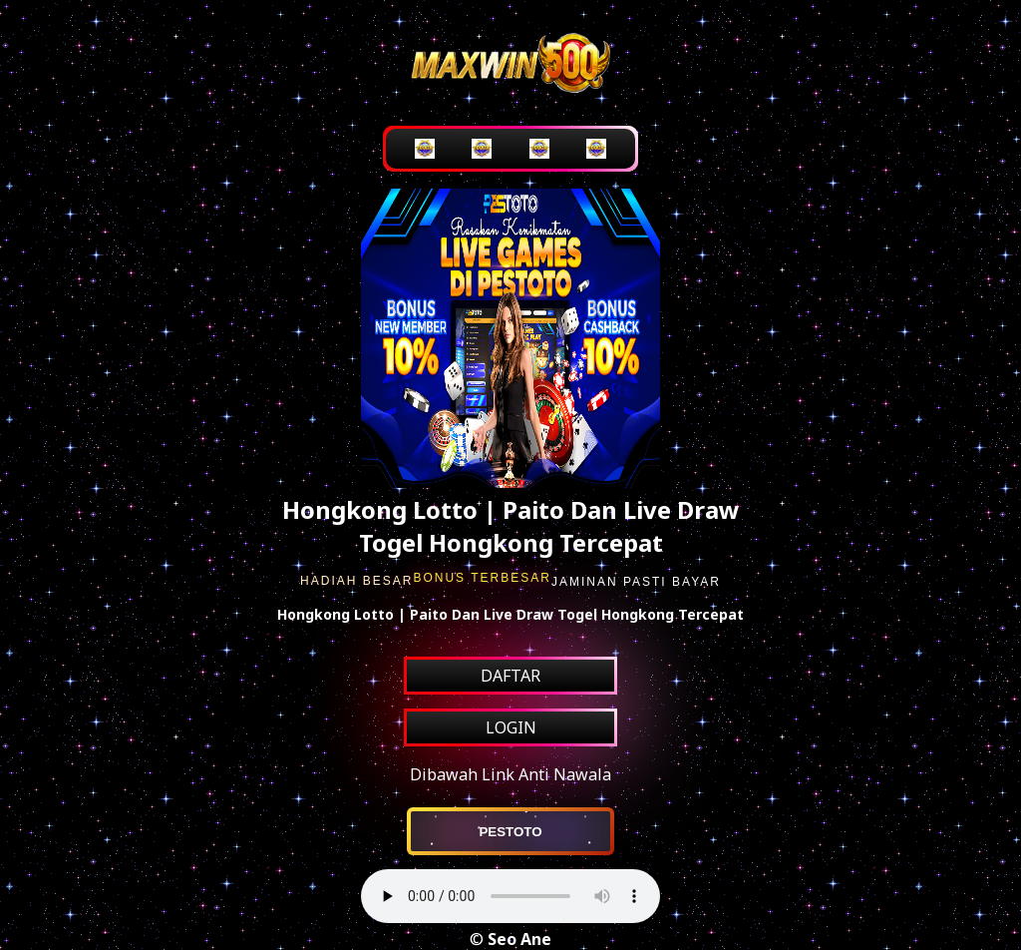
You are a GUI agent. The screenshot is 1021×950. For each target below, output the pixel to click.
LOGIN (511, 727)
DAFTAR (510, 676)
